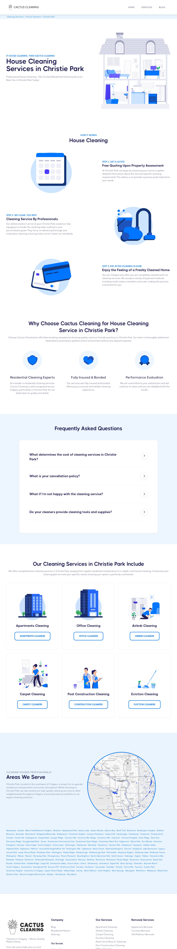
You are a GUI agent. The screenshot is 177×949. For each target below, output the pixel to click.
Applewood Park (69, 830)
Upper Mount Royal (53, 871)
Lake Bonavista (150, 849)
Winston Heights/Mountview (32, 874)
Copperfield (43, 838)
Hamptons (102, 845)
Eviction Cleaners (144, 704)
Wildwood (151, 871)
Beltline (160, 830)
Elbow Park (135, 841)
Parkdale (10, 860)
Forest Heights (44, 845)
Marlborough (82, 852)
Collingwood (31, 838)
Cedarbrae (134, 834)
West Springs (118, 871)
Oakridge (129, 856)
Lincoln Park (11, 852)
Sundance (89, 867)
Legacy (161, 849)
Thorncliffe (128, 867)
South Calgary (13, 867)
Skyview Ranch (150, 863)
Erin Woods (147, 841)
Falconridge (31, 845)
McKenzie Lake (141, 852)
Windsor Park (12, 874)
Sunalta (79, 867)
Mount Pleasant (68, 856)
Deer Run (155, 838)
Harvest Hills (114, 845)
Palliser (145, 856)
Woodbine (71, 874)
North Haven (117, 856)
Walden (50, 874)
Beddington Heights (146, 830)
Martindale (112, 852)
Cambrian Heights (77, 834)
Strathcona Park (67, 867)
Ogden (138, 856)
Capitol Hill (110, 834)
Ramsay (82, 860)
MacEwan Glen (44, 852)
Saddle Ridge (33, 863)
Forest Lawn (58, 845)
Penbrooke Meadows (44, 860)
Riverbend (111, 860)
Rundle (9, 863)
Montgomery (54, 856)
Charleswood (157, 834)
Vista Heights (104, 871)
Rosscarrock (146, 860)
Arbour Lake (83, 830)
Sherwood (104, 863)
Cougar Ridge (56, 838)
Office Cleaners (88, 636)
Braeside (20, 834)
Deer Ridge (144, 838)
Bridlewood (62, 834)
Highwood (24, 849)
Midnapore (11, 856)
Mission (28, 856)
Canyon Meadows (95, 834)
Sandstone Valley (58, 863)
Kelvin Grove (98, 849)
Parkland (19, 860)
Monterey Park (39, 856)
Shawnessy (93, 863)
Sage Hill (45, 863)
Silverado (138, 863)
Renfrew (90, 860)
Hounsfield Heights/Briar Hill (52, 849)
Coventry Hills (103, 838)
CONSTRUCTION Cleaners (88, 704)
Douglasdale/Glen (31, 841)
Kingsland (137, 849)
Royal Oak (157, 860)
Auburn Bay (110, 830)
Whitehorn (140, 871)
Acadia (21, 830)
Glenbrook (81, 845)
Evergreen (10, 845)
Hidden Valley (149, 845)
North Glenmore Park (100, 856)
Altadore (57, 830)
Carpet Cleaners (32, 704)
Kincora (128, 849)
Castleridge (121, 834)
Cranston (116, 838)
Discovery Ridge (13, 841)
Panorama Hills (156, 856)
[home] (26, 7)
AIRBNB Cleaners (144, 636)
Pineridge (60, 860)
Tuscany (138, 867)
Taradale (110, 867)
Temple (119, 867)
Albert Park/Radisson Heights (38, 830)
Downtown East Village (86, 841)
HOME (131, 7)
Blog (162, 7)
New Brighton (83, 856)
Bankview (131, 830)
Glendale (92, 845)
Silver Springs (126, 863)
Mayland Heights (126, 852)
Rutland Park (19, 863)
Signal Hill (114, 863)
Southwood (26, 867)
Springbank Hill (40, 867)
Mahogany (57, 852)
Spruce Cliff (53, 867)
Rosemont (134, 860)
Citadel (9, 838)
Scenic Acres (73, 863)
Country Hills (70, 838)
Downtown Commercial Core (61, 841)
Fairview (20, 845)
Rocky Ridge (122, 860)
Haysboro (137, 845)
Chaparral (144, 834)
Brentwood (30, 834)
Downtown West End (108, 841)
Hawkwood (127, 845)
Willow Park (162, 871)
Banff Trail (121, 830)
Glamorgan (70, 845)
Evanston (157, 841)
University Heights (14, 871)
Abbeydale (11, 830)
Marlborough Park (97, 852)
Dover (43, 841)
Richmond (100, 860)
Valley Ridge (69, 871)
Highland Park (12, 849)
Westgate (130, 871)
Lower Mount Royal (26, 852)
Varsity (79, 871)
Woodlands (60, 874)
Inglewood (86, 849)
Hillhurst (34, 849)
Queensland (71, 860)
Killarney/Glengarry (114, 849)
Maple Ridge (69, 852)
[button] (147, 7)
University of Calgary (34, 871)
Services (147, 7)
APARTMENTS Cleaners (32, 636)
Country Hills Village (87, 838)
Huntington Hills (73, 849)
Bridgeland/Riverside (46, 834)
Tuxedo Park (149, 867)
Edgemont (124, 841)
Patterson (29, 860)
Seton (83, 863)
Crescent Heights (129, 838)
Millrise (21, 856)
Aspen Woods (97, 830)
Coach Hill (19, 838)
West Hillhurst (90, 871)
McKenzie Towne (157, 852)
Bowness (10, 834)
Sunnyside (100, 867)
